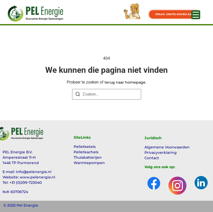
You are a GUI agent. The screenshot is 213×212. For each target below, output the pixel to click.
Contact (151, 158)
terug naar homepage (125, 82)
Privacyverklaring (160, 152)
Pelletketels (85, 146)
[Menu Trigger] (195, 14)
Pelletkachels (86, 152)
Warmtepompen (89, 162)
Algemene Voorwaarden (167, 147)
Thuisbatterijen (88, 157)
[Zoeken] (77, 94)
